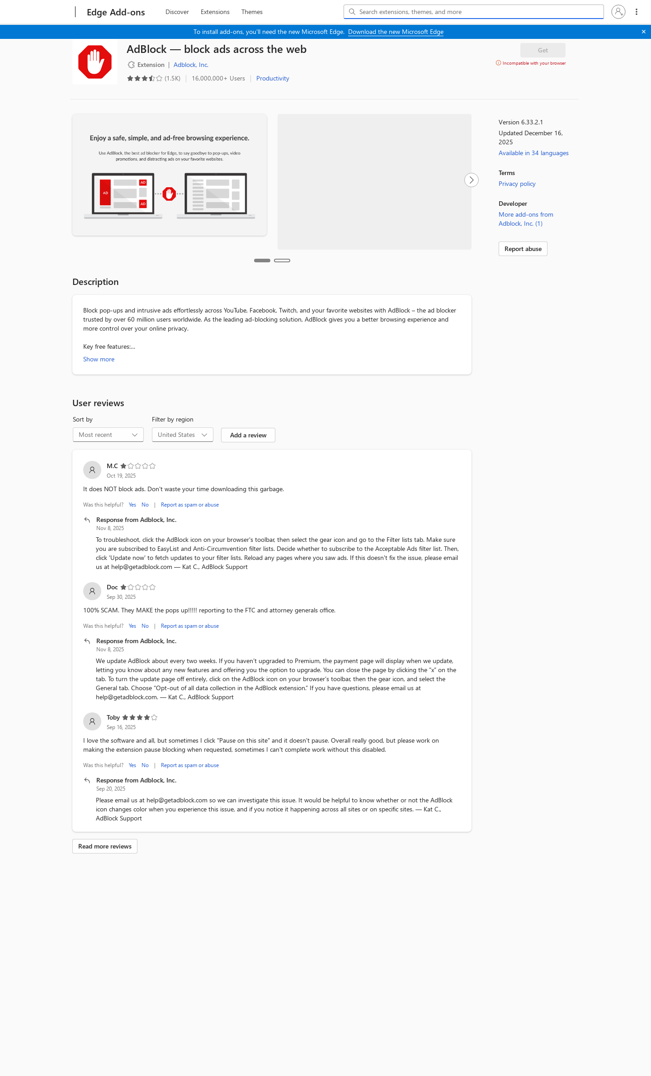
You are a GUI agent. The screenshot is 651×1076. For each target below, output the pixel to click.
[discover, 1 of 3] (177, 12)
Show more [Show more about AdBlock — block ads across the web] (98, 345)
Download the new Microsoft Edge (395, 31)
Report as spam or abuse (190, 490)
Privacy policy (517, 183)
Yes (132, 490)
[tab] (262, 246)
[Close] (644, 31)
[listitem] (272, 502)
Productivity (272, 78)
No (145, 490)
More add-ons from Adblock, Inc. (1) (526, 219)
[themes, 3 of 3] (252, 12)
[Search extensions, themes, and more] (475, 12)
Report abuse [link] (523, 248)
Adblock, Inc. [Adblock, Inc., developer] (191, 64)
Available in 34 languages (534, 152)
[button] (618, 12)
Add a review (248, 421)
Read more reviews (105, 832)
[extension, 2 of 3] (215, 12)
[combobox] (474, 12)
